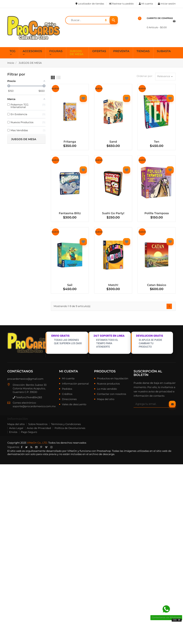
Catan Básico (156, 285)
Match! (113, 285)
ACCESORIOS (32, 51)
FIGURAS (55, 51)
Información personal (75, 383)
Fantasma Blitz (70, 213)
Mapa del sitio (105, 399)
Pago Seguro (29, 432)
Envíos (13, 432)
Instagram (51, 447)
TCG (13, 51)
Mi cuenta (68, 371)
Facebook (21, 447)
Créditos (67, 394)
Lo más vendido (107, 389)
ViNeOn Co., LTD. (37, 442)
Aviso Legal (16, 428)
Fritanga (70, 142)
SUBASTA (164, 51)
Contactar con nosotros (111, 394)
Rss (31, 447)
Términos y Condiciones (66, 424)
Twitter (26, 447)
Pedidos (67, 389)
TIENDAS (143, 51)
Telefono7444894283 (27, 397)
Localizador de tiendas (90, 3)
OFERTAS (99, 51)
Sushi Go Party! (113, 213)
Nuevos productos (108, 383)
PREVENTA (121, 51)
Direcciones (69, 399)
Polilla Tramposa (157, 213)
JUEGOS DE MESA (76, 53)
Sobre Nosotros (37, 424)
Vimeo (46, 447)
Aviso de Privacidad (39, 428)
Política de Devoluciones (70, 428)
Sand (113, 142)
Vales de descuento (74, 404)
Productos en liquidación (112, 378)
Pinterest (41, 447)
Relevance (165, 76)
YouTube (36, 447)
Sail (69, 285)
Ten (156, 142)
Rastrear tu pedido (121, 3)
